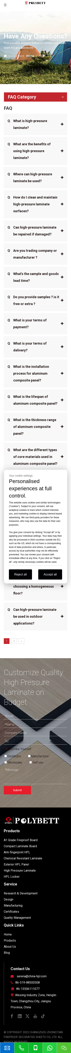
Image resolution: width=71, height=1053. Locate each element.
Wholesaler (13, 762)
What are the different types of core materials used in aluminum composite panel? (32, 456)
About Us (10, 946)
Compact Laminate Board (20, 846)
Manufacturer (38, 756)
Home (8, 934)
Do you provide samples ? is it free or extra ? (33, 300)
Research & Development (20, 893)
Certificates (11, 911)
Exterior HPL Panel (16, 864)
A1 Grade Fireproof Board (20, 840)
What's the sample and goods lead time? (33, 276)
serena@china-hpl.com (32, 976)
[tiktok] (43, 1015)
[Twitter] (27, 1015)
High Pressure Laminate (20, 870)
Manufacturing (13, 905)
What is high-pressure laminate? (27, 124)
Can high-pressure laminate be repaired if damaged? (32, 230)
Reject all (20, 574)
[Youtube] (35, 1015)
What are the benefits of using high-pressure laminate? (29, 150)
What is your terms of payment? (27, 323)
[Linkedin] (19, 1015)
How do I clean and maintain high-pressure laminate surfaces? (32, 203)
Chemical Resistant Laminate (23, 858)
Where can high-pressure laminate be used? (30, 177)
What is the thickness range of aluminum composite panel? (32, 426)
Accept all (50, 574)
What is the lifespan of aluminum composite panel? (32, 399)
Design (8, 899)
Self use (36, 762)
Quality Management (17, 917)
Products (10, 940)
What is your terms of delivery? (27, 346)
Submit (17, 790)
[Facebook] (12, 1015)
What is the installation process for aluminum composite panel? (28, 372)
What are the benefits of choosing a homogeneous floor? (31, 585)
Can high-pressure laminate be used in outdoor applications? (32, 615)
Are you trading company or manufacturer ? (32, 253)
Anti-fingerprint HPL (17, 852)
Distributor (12, 756)
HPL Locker (12, 876)
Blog (7, 952)
